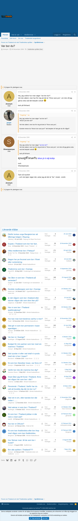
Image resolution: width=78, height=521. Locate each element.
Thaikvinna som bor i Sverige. (20, 269)
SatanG (69, 290)
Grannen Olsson (13, 372)
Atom (69, 236)
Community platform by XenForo (39, 508)
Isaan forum (28, 358)
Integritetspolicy (63, 504)
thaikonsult (11, 291)
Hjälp (71, 504)
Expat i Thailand (29, 246)
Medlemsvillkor (52, 504)
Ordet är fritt (29, 426)
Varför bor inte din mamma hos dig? (23, 370)
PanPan (69, 252)
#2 (75, 111)
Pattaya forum (34, 253)
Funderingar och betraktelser (32, 271)
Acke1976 (11, 271)
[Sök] (75, 35)
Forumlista (4, 38)
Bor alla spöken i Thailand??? (20, 450)
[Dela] (72, 92)
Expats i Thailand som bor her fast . (23, 244)
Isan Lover (68, 364)
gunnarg (68, 270)
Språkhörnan (28, 445)
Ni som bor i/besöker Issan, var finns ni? (25, 363)
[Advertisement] (49, 16)
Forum (5, 35)
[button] (21, 35)
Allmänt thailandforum (28, 264)
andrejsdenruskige (65, 425)
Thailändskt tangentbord (33, 38)
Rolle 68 (68, 327)
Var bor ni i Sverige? (16, 337)
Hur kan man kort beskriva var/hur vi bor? (25, 319)
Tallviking (10, 239)
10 (10, 314)
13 (11, 332)
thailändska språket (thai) (35, 49)
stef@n (69, 279)
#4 (75, 171)
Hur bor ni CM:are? (16, 424)
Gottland (10, 264)
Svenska (5, 504)
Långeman (11, 403)
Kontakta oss (41, 504)
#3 (75, 137)
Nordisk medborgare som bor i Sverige (24, 289)
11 (12, 314)
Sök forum (13, 38)
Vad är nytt (15, 35)
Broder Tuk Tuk (12, 253)
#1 (75, 92)
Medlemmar (28, 35)
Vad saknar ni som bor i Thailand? (22, 407)
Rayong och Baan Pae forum (32, 239)
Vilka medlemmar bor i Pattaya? (21, 251)
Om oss (20, 38)
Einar (9, 246)
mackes (69, 299)
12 (15, 314)
